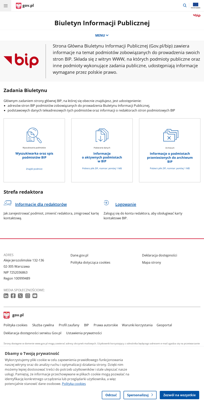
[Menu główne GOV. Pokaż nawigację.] (5, 5)
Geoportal (164, 325)
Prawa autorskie (106, 325)
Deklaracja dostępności (159, 255)
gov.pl (14, 315)
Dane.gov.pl (79, 255)
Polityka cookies (15, 325)
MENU (102, 35)
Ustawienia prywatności (84, 333)
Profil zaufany (69, 325)
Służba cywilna (43, 325)
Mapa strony (151, 262)
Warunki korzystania (137, 325)
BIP (86, 325)
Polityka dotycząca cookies (90, 262)
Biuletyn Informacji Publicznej (102, 22)
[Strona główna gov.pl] (25, 6)
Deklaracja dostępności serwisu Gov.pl (32, 333)
